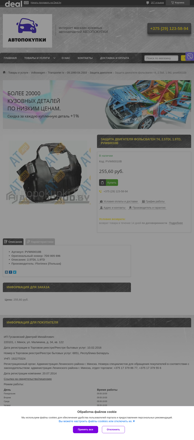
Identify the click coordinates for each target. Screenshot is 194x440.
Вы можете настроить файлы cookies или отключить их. (95, 421)
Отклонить (113, 429)
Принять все (85, 429)
